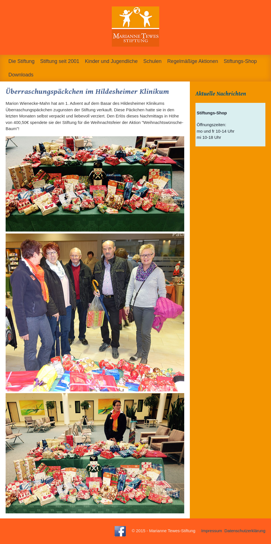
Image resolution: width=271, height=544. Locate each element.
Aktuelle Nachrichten (220, 93)
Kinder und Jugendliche (111, 61)
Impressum (211, 531)
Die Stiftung (21, 61)
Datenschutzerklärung (244, 531)
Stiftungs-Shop (240, 61)
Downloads (20, 75)
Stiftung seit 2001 (59, 61)
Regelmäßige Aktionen (192, 61)
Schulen (152, 61)
